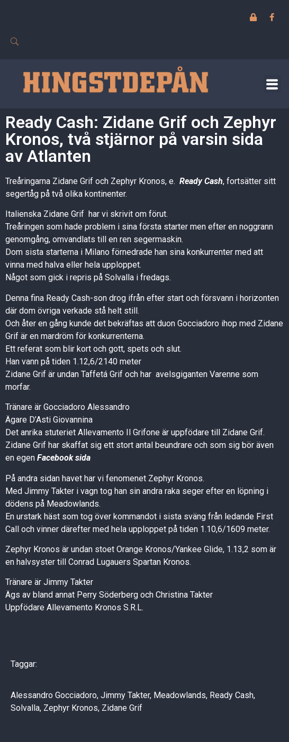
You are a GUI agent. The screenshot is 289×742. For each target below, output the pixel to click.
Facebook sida (64, 458)
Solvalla (25, 708)
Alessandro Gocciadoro (54, 695)
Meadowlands (179, 695)
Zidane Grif (122, 708)
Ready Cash (201, 181)
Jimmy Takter (125, 695)
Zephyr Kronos (70, 708)
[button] (272, 84)
